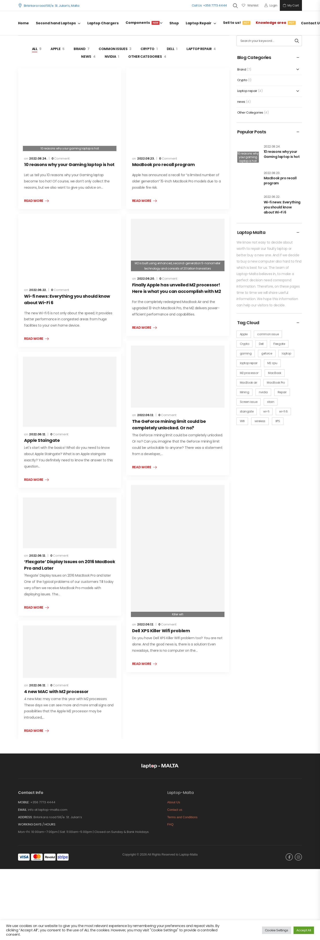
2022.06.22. (37, 290)
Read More (33, 201)
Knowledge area (275, 22)
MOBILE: (24, 802)
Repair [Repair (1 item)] (282, 392)
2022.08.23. (145, 158)
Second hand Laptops (56, 23)
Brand (79, 48)
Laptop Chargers (103, 23)
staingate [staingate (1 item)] (247, 411)
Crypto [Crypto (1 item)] (244, 344)
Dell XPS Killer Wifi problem (161, 631)
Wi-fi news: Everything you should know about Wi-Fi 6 (282, 207)
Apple (55, 48)
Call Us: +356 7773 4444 (209, 5)
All (35, 48)
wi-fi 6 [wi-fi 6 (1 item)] (283, 411)
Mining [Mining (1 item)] (244, 392)
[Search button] (297, 40)
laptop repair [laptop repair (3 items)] (248, 363)
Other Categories (145, 56)
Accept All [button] (303, 930)
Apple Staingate (42, 440)
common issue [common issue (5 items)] (268, 334)
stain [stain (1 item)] (270, 402)
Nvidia (110, 56)
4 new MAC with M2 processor (56, 692)
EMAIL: (22, 809)
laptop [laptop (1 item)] (286, 353)
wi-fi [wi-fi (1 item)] (266, 411)
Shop (174, 23)
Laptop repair (198, 48)
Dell (170, 48)
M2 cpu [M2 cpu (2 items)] (272, 363)
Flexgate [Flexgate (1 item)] (279, 344)
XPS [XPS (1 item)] (277, 421)
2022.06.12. (37, 434)
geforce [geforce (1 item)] (266, 353)
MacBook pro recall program (163, 164)
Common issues (113, 48)
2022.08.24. (38, 158)
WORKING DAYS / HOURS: (37, 824)
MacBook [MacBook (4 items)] (274, 373)
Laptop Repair (198, 23)
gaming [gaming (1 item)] (246, 353)
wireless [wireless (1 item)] (260, 421)
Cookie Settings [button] (276, 930)
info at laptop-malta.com (47, 809)
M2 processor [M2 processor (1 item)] (249, 373)
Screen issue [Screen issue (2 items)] (248, 402)
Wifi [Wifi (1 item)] (242, 421)
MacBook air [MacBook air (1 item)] (248, 382)
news (86, 56)
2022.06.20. (146, 278)
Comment (60, 159)
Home (23, 23)
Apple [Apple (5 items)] (244, 334)
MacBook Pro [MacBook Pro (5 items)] (276, 382)
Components (143, 22)
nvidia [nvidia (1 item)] (263, 392)
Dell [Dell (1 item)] (261, 344)
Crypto (147, 48)
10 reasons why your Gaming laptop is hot (69, 164)
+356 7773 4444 (42, 802)
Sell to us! (236, 22)
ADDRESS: (25, 817)
